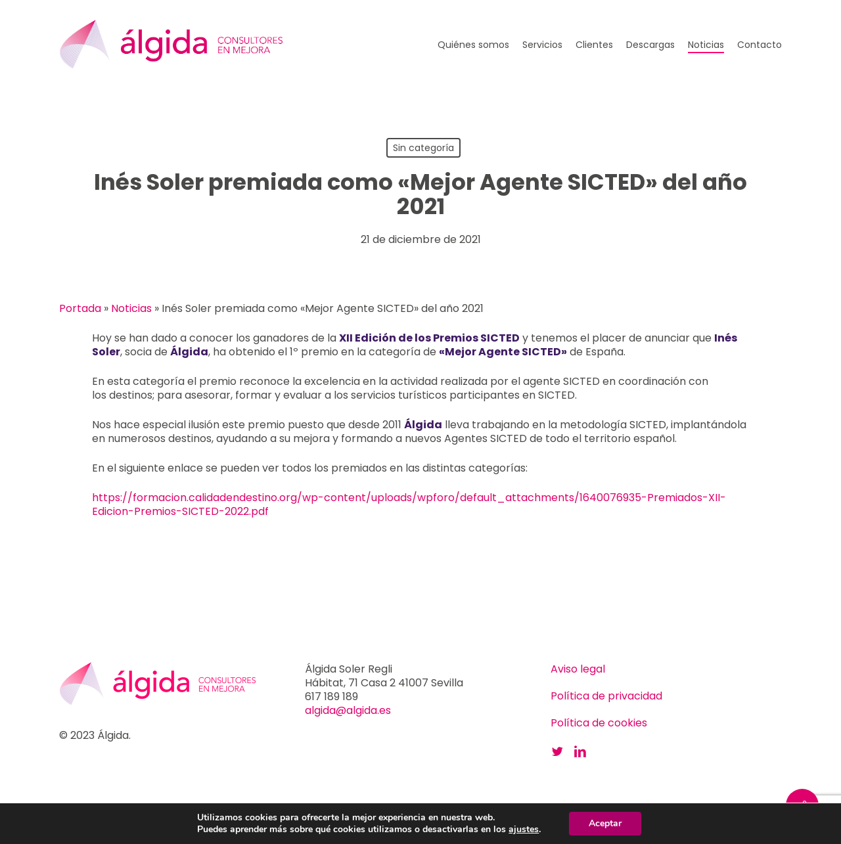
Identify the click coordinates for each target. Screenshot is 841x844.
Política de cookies (599, 722)
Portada (80, 308)
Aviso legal (578, 669)
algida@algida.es (348, 710)
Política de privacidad (606, 695)
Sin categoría (423, 147)
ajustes (524, 829)
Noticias (131, 308)
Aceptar (605, 823)
